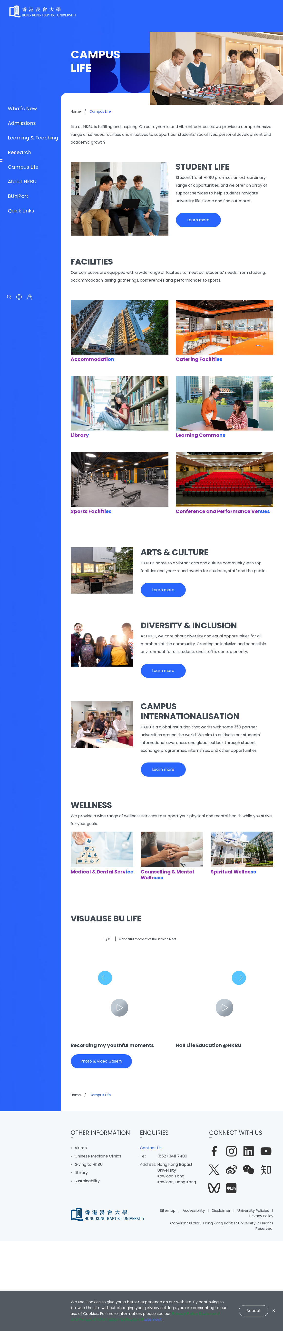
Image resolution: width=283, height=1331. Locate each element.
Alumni (81, 1237)
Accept (253, 1310)
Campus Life (23, 678)
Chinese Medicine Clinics (98, 1246)
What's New (22, 620)
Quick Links (21, 722)
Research (19, 664)
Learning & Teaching (33, 649)
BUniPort (18, 708)
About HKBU (22, 693)
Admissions (22, 635)
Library (81, 1262)
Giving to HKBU (89, 1254)
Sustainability (87, 1271)
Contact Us (151, 1237)
